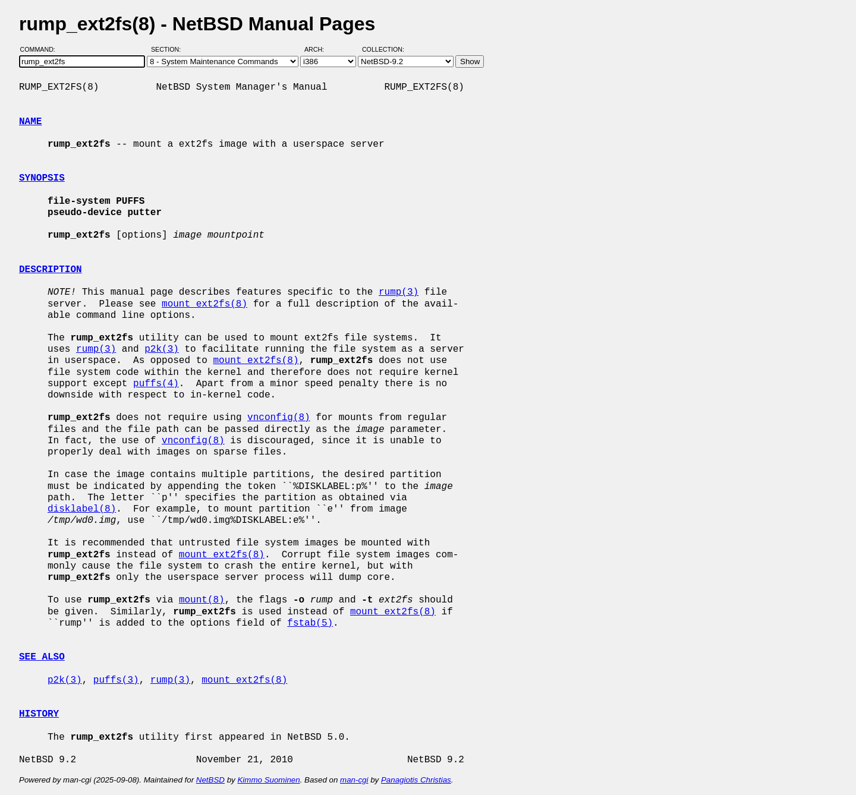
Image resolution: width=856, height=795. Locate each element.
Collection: (383, 49)
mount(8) (202, 600)
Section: (168, 49)
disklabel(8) (82, 509)
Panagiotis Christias (416, 779)
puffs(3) (116, 680)
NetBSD (210, 779)
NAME (30, 121)
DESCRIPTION (50, 269)
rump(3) (398, 292)
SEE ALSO (42, 657)
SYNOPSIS (42, 178)
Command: (41, 49)
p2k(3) (161, 349)
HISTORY (39, 714)
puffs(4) (156, 383)
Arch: (319, 49)
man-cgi (354, 779)
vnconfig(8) (278, 417)
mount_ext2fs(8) (204, 304)
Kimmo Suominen (268, 779)
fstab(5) (310, 623)
